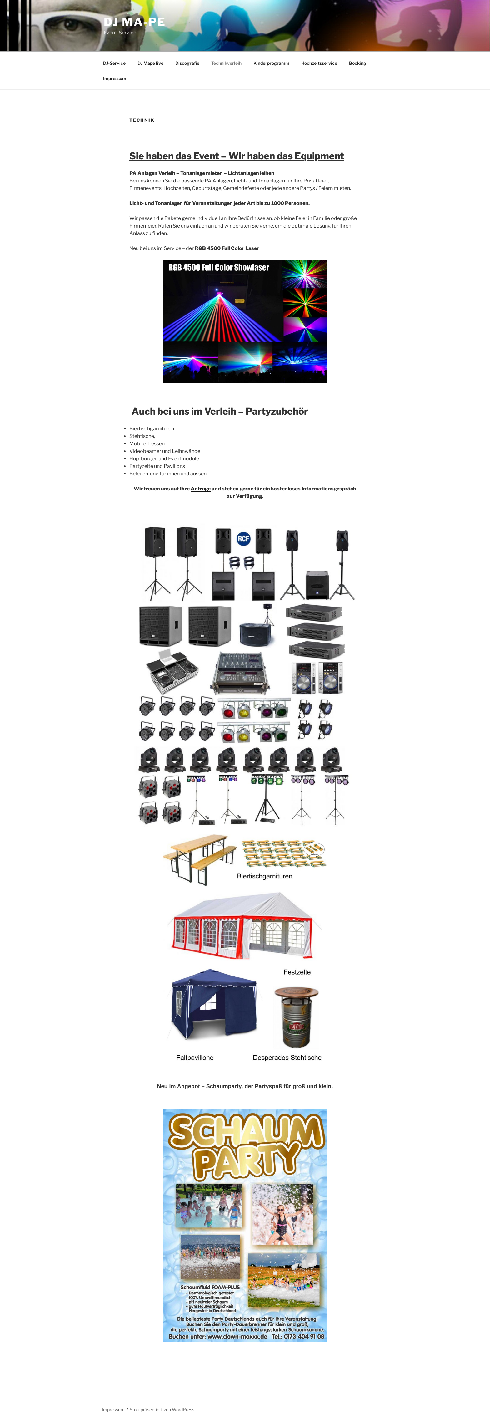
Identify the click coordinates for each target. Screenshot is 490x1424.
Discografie (187, 63)
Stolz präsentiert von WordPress (162, 1409)
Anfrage (201, 489)
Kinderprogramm (271, 63)
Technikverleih (226, 63)
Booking (357, 63)
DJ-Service (114, 63)
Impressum (114, 78)
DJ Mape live (150, 63)
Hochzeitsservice (319, 63)
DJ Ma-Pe (135, 22)
